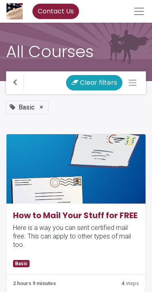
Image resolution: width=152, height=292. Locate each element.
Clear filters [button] (94, 82)
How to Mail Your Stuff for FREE (75, 215)
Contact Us (56, 11)
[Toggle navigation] (132, 83)
